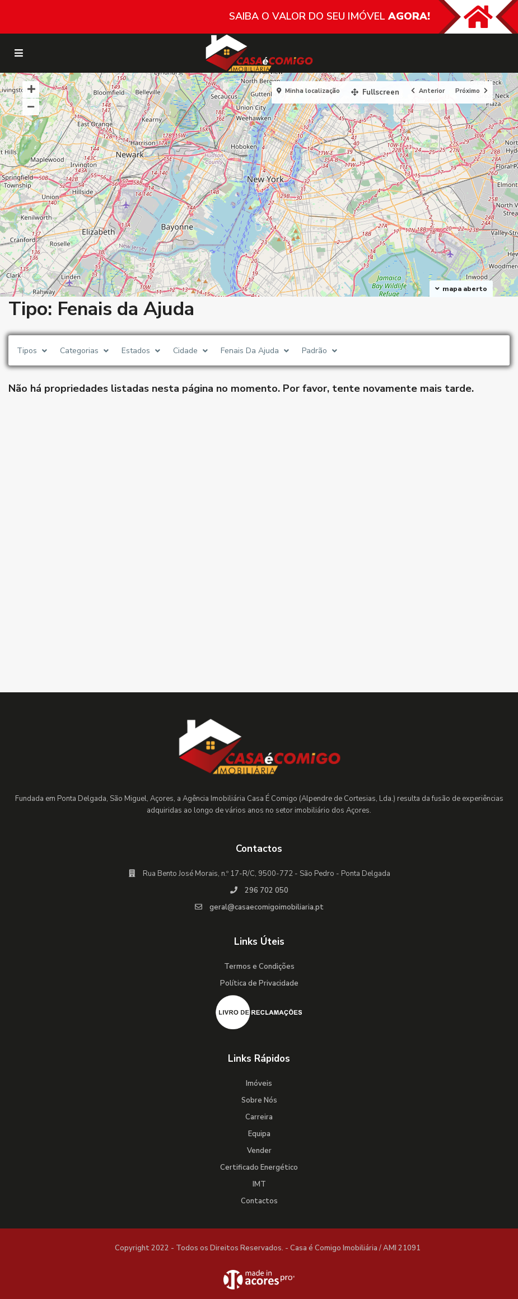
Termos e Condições (259, 967)
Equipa (259, 1134)
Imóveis (259, 1083)
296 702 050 (266, 890)
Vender (259, 1151)
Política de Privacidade (259, 983)
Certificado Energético (259, 1167)
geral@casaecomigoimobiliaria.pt (266, 907)
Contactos (259, 1201)
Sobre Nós (259, 1100)
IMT (259, 1184)
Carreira (259, 1117)
